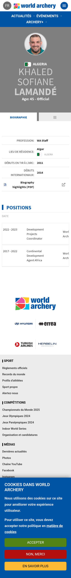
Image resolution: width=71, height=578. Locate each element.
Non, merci (35, 554)
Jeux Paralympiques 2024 (18, 422)
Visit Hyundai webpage (23, 323)
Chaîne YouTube (12, 464)
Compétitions (15, 402)
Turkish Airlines (24, 344)
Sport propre (10, 387)
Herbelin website (47, 344)
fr (7, 6)
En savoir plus (35, 566)
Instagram (8, 477)
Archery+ (34, 22)
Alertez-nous (10, 393)
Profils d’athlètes (12, 380)
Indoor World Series (14, 428)
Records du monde (13, 374)
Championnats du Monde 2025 (21, 410)
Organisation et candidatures (19, 435)
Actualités (21, 16)
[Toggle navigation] (64, 5)
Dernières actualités (14, 451)
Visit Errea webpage (47, 323)
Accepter (35, 542)
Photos (6, 458)
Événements (47, 16)
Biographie (18, 117)
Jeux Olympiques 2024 (16, 416)
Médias (9, 444)
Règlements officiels (14, 368)
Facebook (8, 470)
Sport (8, 361)
